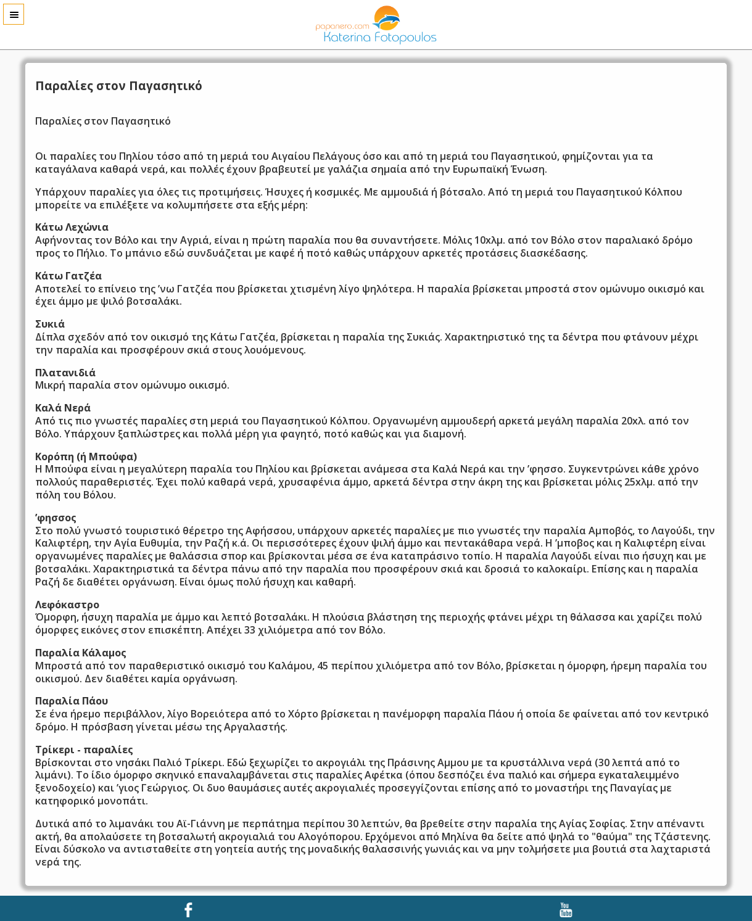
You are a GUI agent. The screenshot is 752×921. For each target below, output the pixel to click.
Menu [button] (13, 14)
